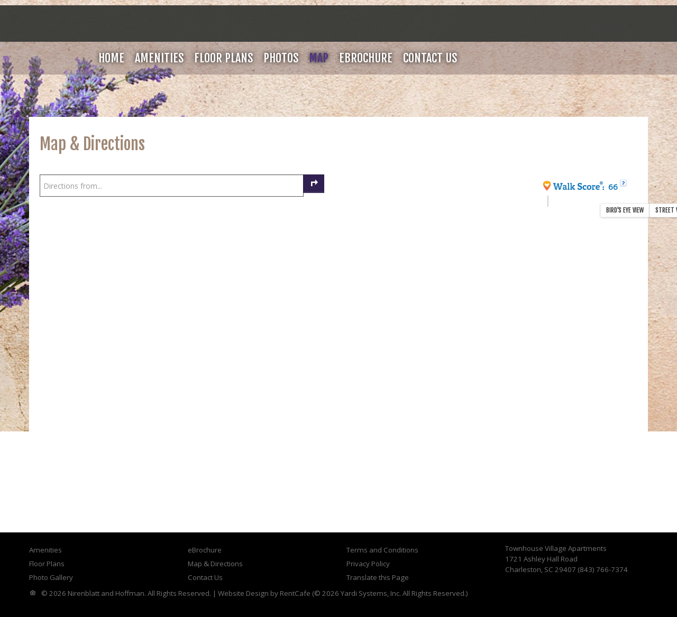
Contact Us (430, 58)
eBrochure (365, 58)
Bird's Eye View (625, 210)
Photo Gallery (51, 577)
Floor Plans (223, 58)
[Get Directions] (313, 183)
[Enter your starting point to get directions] (172, 185)
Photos (280, 58)
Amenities (159, 58)
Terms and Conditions (382, 550)
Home (111, 58)
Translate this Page (377, 577)
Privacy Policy (368, 563)
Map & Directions (215, 563)
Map (318, 58)
